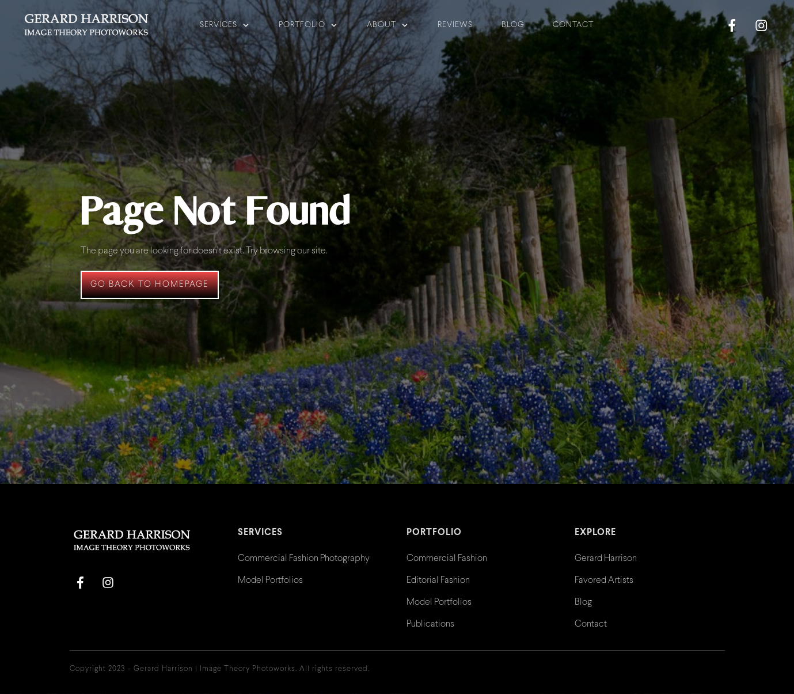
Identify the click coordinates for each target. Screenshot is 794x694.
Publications (430, 624)
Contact (591, 624)
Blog (583, 602)
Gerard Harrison (606, 558)
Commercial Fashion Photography (304, 558)
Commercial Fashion (447, 558)
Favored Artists (604, 580)
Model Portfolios (270, 580)
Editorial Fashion (438, 580)
